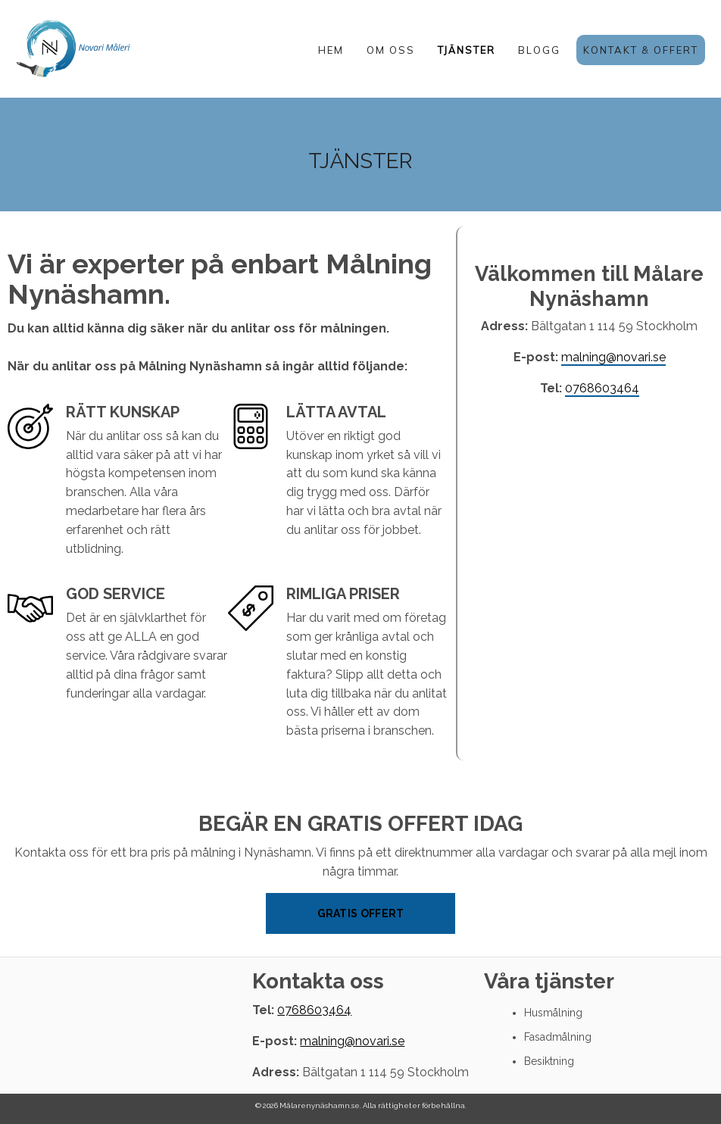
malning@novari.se (613, 357)
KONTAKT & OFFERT (640, 50)
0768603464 (602, 388)
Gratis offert (360, 913)
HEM (331, 50)
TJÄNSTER (466, 50)
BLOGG (539, 50)
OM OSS (391, 50)
